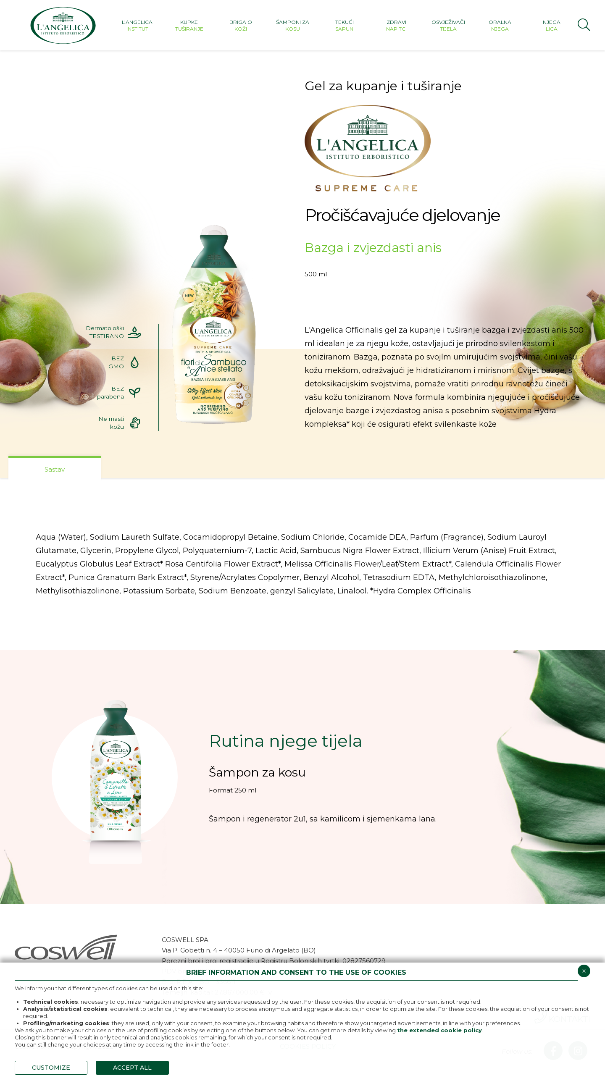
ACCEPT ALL (132, 1067)
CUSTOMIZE (51, 1067)
